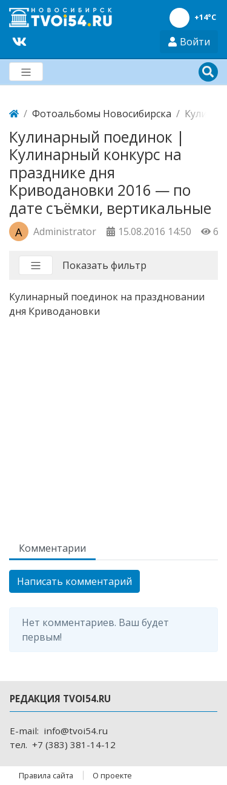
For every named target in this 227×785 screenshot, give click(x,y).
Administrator (64, 231)
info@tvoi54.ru (76, 731)
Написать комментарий (74, 581)
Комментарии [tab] (52, 548)
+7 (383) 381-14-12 (74, 744)
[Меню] (26, 71)
